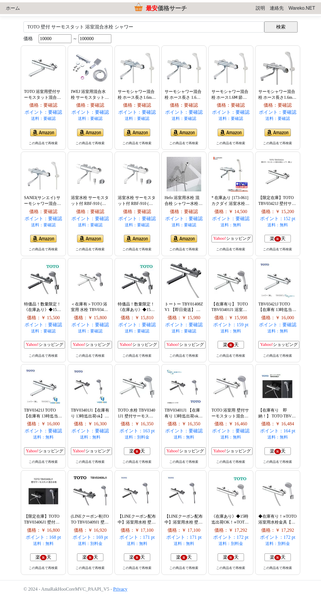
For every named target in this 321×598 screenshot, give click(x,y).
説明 (260, 8)
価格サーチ (166, 8)
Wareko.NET (301, 8)
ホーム (13, 8)
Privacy (120, 589)
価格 (28, 38)
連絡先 (277, 8)
